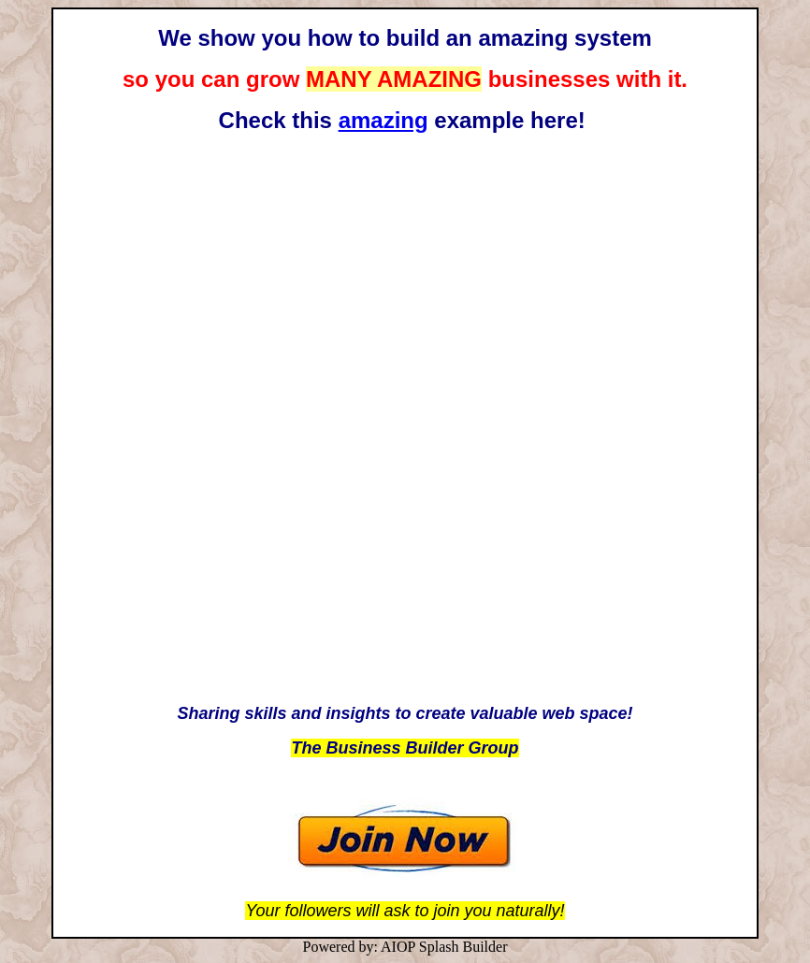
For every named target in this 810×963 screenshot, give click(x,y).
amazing (383, 120)
